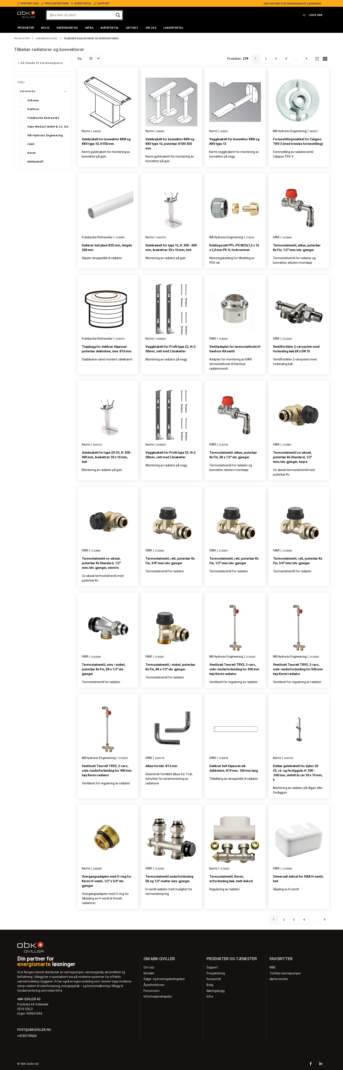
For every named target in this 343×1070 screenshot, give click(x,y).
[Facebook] (311, 1064)
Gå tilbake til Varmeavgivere (41, 63)
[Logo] (26, 15)
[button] (26, 28)
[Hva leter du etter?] (84, 15)
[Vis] (92, 58)
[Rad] (317, 59)
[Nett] (325, 59)
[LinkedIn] (321, 1064)
